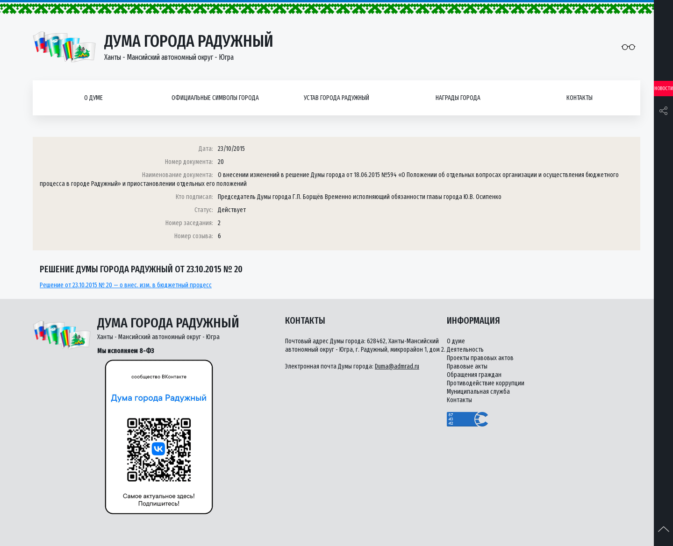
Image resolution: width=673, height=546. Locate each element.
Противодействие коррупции (485, 383)
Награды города (458, 98)
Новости (663, 88)
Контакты (579, 98)
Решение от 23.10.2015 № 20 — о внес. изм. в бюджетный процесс (126, 285)
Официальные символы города (215, 98)
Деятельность (465, 350)
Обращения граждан (474, 375)
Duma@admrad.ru (397, 366)
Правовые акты (467, 366)
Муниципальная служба (478, 392)
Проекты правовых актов (480, 358)
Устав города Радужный (336, 98)
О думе (93, 98)
